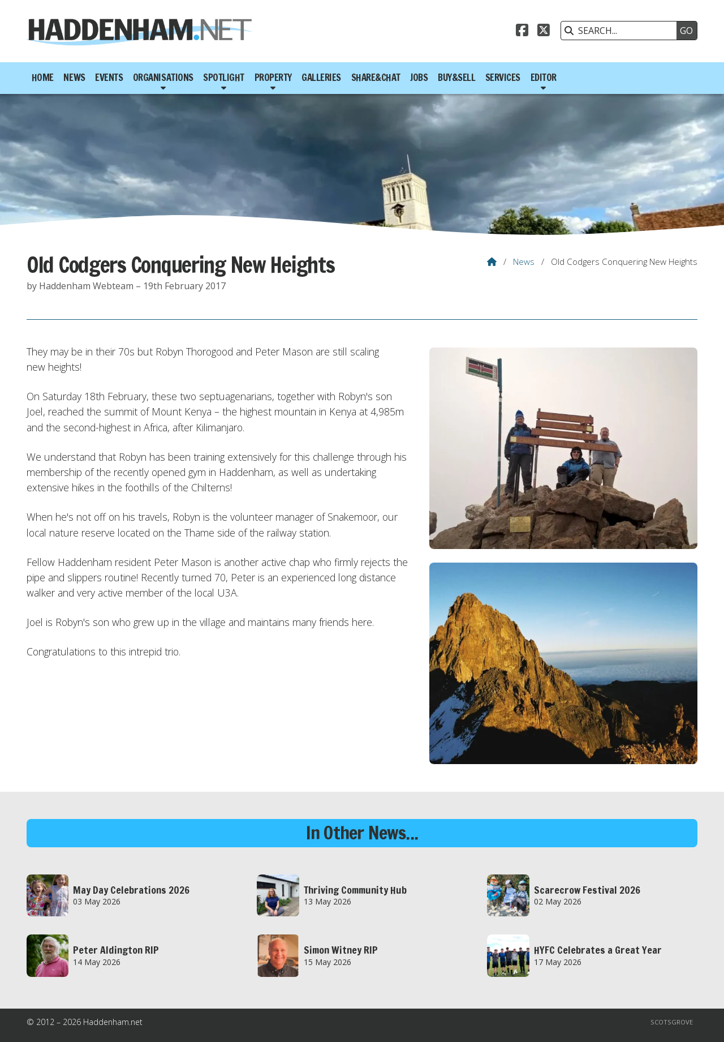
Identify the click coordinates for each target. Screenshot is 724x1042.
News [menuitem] (74, 77)
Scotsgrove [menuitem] (671, 1022)
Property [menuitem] (273, 77)
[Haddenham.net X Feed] (543, 31)
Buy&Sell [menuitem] (456, 77)
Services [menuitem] (502, 77)
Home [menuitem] (43, 77)
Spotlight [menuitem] (223, 77)
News (524, 261)
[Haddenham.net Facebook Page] (522, 31)
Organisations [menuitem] (163, 77)
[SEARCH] (621, 31)
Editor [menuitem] (544, 77)
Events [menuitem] (109, 77)
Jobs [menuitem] (419, 77)
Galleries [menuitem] (321, 77)
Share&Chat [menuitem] (375, 77)
